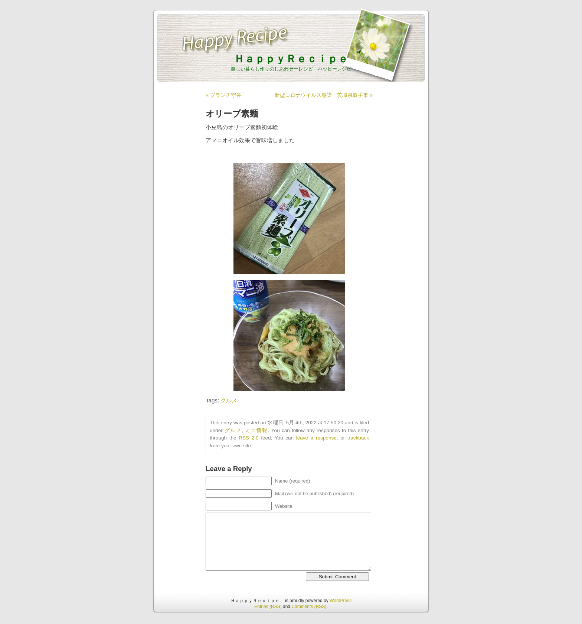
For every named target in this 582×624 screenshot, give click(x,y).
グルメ (228, 400)
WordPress (341, 600)
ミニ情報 (256, 430)
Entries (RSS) (267, 606)
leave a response (316, 438)
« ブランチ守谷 (223, 95)
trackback (358, 438)
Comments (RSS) (308, 606)
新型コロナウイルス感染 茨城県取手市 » (324, 95)
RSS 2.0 (248, 438)
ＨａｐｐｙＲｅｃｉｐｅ (296, 59)
